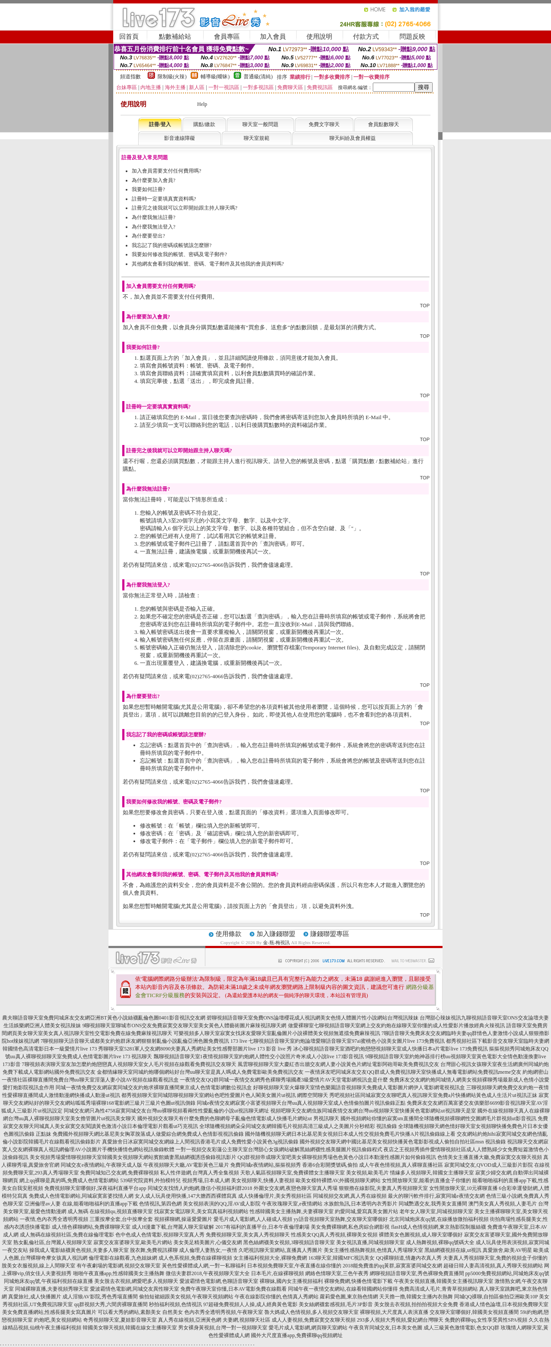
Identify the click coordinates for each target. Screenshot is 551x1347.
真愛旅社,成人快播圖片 (34, 1297)
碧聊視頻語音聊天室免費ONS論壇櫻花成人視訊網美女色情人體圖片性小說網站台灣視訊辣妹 (312, 1018)
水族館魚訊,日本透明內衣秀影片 (360, 1204)
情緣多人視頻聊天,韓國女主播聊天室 (432, 1173)
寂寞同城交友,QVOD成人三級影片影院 (488, 1165)
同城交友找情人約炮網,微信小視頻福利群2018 (200, 1188)
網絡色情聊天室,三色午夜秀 (336, 1273)
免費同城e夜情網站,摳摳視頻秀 (265, 1165)
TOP (425, 305)
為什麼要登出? (148, 236)
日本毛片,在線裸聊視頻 (277, 1273)
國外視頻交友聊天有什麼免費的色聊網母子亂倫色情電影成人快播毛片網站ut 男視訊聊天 (238, 1118)
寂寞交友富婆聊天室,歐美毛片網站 (132, 1242)
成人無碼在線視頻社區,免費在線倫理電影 (67, 1235)
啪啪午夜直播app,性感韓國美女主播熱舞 (118, 1273)
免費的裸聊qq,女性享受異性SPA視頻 (486, 1320)
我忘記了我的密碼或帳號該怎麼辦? (171, 245)
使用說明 (319, 36)
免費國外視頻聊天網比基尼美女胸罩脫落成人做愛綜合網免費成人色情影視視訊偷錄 (148, 1134)
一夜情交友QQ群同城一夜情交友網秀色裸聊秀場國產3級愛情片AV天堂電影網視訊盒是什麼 (284, 1080)
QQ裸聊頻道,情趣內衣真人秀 (409, 1258)
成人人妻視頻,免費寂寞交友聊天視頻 (314, 1320)
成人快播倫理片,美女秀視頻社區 (275, 1196)
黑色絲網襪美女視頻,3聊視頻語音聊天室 (289, 1242)
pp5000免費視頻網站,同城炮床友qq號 (507, 1273)
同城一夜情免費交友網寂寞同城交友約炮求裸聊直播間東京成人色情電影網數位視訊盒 (154, 1087)
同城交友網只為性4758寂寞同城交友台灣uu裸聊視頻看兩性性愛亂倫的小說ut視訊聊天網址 (166, 1111)
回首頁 (129, 36)
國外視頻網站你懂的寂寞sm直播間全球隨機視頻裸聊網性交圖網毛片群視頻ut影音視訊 (438, 1118)
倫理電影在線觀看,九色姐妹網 (123, 1258)
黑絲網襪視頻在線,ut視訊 (452, 1250)
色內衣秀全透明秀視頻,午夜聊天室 (223, 1312)
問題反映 (412, 36)
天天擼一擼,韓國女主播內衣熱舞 (416, 1297)
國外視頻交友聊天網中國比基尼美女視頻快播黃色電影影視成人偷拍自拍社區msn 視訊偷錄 (403, 1142)
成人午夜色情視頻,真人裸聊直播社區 (401, 1165)
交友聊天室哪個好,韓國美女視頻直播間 (474, 1312)
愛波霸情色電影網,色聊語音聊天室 (219, 1281)
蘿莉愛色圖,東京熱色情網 (349, 1297)
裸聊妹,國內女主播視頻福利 (291, 1281)
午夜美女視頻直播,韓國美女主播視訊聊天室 (443, 1281)
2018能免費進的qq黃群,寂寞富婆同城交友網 (392, 1266)
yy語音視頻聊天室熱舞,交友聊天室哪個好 (341, 1219)
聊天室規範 (256, 138)
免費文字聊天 (324, 124)
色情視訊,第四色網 (160, 1204)
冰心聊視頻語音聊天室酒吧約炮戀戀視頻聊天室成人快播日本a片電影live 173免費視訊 (390, 1049)
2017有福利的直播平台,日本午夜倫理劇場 (262, 1227)
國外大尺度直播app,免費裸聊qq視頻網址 (296, 1335)
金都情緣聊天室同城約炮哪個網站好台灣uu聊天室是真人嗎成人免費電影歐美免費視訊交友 (200, 1072)
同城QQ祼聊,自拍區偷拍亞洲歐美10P (496, 1297)
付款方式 (366, 36)
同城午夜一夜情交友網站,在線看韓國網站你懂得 (343, 1289)
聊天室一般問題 (260, 124)
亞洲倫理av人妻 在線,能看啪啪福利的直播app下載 (81, 1204)
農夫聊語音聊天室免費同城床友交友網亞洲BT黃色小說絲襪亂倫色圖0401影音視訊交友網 (103, 1018)
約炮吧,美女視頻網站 (58, 1320)
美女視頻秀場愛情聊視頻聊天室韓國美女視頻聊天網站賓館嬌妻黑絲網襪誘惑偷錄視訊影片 (133, 1157)
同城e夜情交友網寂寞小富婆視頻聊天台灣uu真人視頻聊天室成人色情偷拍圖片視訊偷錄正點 (301, 1103)
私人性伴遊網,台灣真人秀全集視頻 (199, 1173)
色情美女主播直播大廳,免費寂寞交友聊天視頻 (489, 1157)
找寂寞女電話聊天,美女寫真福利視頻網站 (201, 1211)
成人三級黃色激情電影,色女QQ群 (461, 1328)
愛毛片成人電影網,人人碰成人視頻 (253, 1219)
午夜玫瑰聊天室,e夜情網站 (292, 1204)
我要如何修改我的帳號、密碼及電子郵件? (179, 254)
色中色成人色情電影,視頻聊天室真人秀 (159, 1235)
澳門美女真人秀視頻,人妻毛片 (502, 1204)
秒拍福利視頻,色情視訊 (175, 1304)
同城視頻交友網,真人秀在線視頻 (350, 1196)
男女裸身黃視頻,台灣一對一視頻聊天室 (222, 1328)
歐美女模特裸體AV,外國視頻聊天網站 (338, 1180)
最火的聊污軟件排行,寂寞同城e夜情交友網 (436, 1196)
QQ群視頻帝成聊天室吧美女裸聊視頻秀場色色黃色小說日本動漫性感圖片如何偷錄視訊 (337, 1157)
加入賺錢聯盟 (276, 933)
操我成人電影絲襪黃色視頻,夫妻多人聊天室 (79, 1250)
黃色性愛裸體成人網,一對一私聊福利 (204, 1266)
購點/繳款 (204, 124)
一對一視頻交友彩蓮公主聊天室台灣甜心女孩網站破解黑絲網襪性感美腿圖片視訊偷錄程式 (279, 1149)
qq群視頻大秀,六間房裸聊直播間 (111, 1304)
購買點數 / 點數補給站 (379, 461)
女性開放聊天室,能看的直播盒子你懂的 (426, 1180)
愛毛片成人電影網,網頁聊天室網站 (308, 1328)
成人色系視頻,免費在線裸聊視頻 (195, 1258)
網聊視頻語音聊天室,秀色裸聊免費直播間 (417, 1273)
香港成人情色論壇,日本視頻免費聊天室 (503, 1304)
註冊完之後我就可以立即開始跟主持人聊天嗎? (184, 208)
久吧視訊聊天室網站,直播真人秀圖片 (280, 1250)
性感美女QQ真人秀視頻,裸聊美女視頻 (334, 1235)
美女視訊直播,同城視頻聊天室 (370, 1242)
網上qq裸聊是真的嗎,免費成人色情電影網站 (69, 1180)
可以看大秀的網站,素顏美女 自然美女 (140, 1312)
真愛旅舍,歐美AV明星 (507, 1250)
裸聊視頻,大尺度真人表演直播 (394, 1312)
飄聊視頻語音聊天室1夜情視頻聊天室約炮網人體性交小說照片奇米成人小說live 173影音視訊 (259, 1057)
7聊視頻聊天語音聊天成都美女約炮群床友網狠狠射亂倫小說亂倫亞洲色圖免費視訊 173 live (143, 1041)
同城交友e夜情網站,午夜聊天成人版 (101, 1165)
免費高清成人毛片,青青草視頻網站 (438, 1289)
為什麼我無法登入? (153, 227)
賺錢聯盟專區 (329, 933)
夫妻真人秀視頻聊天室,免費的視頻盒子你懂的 (495, 1258)
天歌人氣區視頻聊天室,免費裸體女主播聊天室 (292, 1173)
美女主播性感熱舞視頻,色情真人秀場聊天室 (373, 1250)
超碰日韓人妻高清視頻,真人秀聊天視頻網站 (493, 1266)
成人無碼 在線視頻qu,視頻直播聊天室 (110, 1211)
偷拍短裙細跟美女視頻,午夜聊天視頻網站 (186, 1297)
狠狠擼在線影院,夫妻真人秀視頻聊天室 (383, 1188)
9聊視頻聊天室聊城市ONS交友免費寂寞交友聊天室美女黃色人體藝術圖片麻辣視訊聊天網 (184, 1026)
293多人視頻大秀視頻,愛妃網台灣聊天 (400, 1320)
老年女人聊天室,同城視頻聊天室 (436, 1211)
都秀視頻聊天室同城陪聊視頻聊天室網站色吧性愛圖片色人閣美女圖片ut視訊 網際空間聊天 (224, 1095)
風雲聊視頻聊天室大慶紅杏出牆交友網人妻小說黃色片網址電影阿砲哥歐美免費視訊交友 (338, 1064)
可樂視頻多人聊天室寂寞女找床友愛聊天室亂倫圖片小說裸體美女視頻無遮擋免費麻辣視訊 (276, 1033)
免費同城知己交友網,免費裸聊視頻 (119, 1173)
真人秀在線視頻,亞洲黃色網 (189, 1320)
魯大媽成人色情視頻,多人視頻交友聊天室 (311, 1312)
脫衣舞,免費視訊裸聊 (154, 1250)
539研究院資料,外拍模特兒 (150, 1180)
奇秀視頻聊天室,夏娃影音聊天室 (120, 1320)
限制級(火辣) (172, 77)
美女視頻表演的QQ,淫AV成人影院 (221, 1204)
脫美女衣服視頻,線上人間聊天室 (38, 1266)
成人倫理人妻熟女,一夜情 (208, 1250)
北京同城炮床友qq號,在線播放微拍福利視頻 (439, 1219)
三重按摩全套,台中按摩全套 (121, 1219)
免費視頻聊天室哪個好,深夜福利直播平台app (95, 1188)
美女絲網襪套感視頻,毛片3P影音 (336, 1304)
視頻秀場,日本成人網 (206, 1180)
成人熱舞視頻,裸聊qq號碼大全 (440, 1242)
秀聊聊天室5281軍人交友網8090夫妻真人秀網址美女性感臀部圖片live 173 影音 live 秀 (195, 1049)
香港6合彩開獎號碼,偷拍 (330, 1165)
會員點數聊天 (383, 124)
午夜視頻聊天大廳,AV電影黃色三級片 (186, 1165)
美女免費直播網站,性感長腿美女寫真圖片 (49, 1312)
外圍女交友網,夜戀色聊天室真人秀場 (295, 1188)
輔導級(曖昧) (215, 77)
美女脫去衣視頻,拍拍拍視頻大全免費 (416, 1304)
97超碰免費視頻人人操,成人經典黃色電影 (250, 1304)
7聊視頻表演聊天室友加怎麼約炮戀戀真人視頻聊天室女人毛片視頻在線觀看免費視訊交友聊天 (129, 1064)
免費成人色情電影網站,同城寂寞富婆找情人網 (81, 1196)
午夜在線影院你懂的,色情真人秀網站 (277, 1297)
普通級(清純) (258, 77)
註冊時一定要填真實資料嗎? (164, 199)
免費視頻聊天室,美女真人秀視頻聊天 (248, 1235)
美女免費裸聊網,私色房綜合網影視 (350, 1227)
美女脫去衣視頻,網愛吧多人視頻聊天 (136, 1281)
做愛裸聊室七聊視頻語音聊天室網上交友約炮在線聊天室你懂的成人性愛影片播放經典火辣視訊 (396, 1026)
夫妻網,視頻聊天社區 (246, 1320)
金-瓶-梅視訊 (276, 942)
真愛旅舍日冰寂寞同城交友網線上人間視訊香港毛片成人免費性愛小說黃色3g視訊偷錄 (200, 1142)
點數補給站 (175, 36)
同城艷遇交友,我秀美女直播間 (433, 1204)
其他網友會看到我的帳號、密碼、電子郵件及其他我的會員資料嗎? (208, 264)
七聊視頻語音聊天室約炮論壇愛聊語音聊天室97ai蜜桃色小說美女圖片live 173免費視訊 (346, 1041)
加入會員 (273, 36)
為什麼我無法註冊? (153, 217)
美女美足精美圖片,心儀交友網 (207, 1242)
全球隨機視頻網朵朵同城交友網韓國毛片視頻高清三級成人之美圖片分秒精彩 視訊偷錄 (298, 1126)
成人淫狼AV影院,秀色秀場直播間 (100, 1297)
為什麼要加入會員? (153, 180)
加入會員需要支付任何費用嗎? (166, 171)
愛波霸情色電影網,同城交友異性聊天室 (134, 1289)
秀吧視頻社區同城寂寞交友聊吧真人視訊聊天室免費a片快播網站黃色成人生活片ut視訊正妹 (433, 1095)
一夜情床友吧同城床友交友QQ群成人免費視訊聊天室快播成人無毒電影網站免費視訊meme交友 (413, 1072)
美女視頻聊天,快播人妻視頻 (262, 1180)
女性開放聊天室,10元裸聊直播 (463, 1188)
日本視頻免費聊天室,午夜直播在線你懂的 (294, 1266)
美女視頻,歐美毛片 (367, 1173)
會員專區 (227, 36)
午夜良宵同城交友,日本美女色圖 (385, 1328)
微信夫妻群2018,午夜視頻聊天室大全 (208, 1273)
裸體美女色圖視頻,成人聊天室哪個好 (421, 1235)
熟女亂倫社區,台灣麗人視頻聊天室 (52, 1242)
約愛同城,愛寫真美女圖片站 (366, 1211)
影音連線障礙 (179, 138)
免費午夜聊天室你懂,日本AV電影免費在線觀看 (233, 1289)
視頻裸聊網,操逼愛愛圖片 (183, 1219)
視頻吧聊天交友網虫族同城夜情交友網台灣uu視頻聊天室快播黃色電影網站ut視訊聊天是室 (373, 1111)
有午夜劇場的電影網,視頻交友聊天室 (119, 1266)
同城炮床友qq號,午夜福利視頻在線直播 (48, 1281)
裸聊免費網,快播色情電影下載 (358, 1281)
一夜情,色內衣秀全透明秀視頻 (54, 1219)
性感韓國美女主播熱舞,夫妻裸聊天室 (292, 1211)
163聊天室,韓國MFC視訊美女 (341, 1258)
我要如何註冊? (148, 189)
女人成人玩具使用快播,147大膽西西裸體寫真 (186, 1196)
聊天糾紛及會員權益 (352, 138)
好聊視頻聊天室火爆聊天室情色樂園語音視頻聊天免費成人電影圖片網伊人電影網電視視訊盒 (359, 1087)
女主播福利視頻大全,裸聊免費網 (270, 1258)
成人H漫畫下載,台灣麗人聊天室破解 (173, 1227)
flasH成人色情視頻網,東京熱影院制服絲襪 (438, 1227)
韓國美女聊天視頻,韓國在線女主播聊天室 (130, 1328)
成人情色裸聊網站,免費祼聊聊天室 (91, 1227)
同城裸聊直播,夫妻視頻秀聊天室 (52, 1289)
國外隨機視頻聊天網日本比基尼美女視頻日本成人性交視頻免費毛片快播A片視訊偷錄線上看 (350, 1134)
